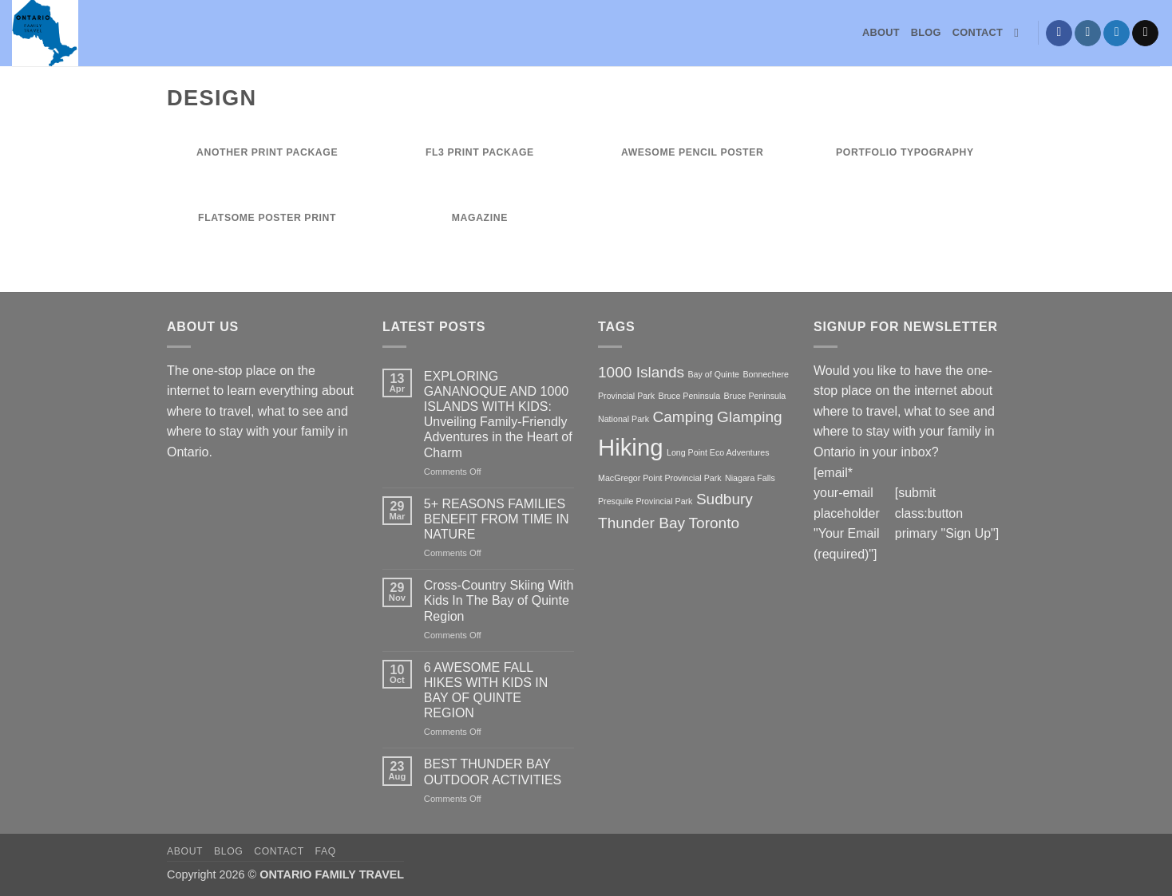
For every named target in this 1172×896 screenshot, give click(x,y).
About (881, 32)
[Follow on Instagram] (1088, 33)
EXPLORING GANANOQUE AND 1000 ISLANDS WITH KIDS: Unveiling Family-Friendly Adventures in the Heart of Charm (498, 414)
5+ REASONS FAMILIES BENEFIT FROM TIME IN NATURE (496, 519)
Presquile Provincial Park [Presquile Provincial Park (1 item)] (645, 501)
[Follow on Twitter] (1116, 33)
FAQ (325, 851)
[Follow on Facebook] (1059, 33)
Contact (977, 32)
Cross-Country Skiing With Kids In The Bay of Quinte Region (499, 600)
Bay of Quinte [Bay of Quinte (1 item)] (713, 374)
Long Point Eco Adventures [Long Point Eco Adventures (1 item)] (718, 452)
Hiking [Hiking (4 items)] (630, 447)
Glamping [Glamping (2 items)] (749, 417)
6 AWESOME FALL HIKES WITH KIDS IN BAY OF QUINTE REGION (486, 690)
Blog (926, 32)
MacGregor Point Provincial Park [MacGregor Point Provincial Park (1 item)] (660, 478)
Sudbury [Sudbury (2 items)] (724, 499)
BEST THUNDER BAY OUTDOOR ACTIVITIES (492, 771)
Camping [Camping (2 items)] (682, 417)
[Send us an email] (1145, 33)
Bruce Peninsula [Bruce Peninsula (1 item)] (690, 396)
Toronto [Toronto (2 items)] (714, 523)
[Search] (1020, 33)
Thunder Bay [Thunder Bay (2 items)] (641, 523)
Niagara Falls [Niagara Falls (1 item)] (750, 478)
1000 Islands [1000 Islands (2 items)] (641, 372)
